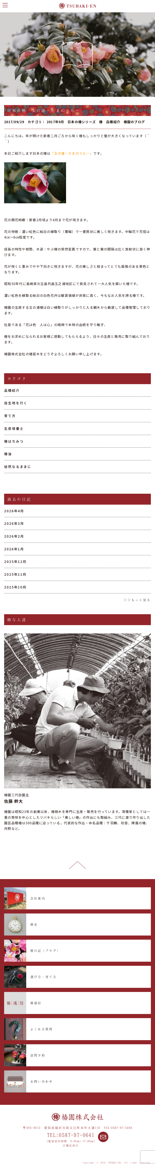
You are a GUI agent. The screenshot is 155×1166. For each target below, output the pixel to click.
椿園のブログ (134, 121)
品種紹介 (12, 390)
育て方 (10, 415)
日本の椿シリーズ (81, 121)
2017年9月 (55, 121)
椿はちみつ (14, 441)
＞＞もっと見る (137, 599)
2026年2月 (14, 536)
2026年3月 (14, 523)
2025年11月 (15, 574)
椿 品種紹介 (110, 121)
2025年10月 (15, 587)
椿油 (8, 453)
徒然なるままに (17, 466)
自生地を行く (15, 402)
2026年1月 (14, 548)
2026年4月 (14, 510)
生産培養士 (14, 428)
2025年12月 (15, 561)
